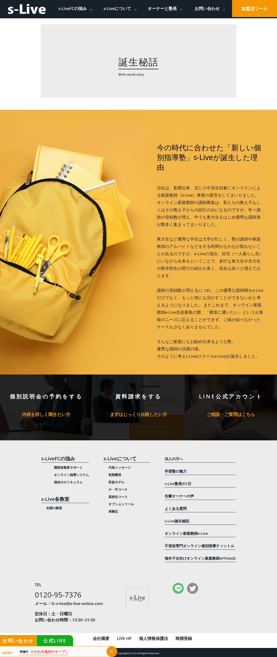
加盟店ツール (254, 8)
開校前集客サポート (68, 467)
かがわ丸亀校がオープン (44, 652)
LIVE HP (124, 638)
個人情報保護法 (153, 638)
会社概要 (101, 638)
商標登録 (183, 638)
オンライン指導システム (71, 475)
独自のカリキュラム (68, 482)
